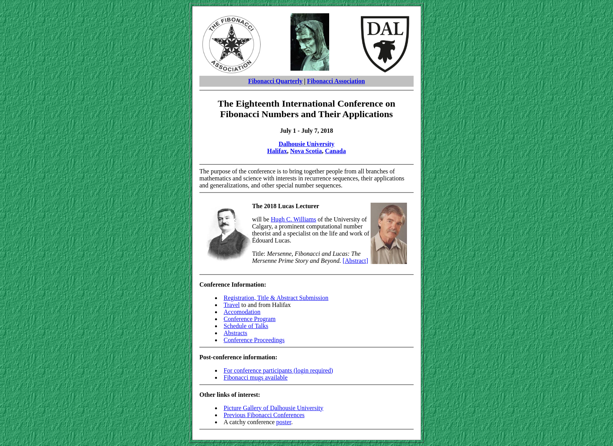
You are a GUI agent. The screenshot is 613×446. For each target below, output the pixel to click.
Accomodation (242, 312)
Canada (335, 151)
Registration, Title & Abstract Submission (276, 297)
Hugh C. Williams (293, 219)
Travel (232, 304)
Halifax (277, 151)
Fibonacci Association (336, 81)
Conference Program (250, 319)
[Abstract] (355, 260)
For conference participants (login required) (278, 370)
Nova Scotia (306, 151)
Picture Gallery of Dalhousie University (273, 408)
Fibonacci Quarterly (275, 81)
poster (283, 422)
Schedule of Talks (246, 326)
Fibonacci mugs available (256, 377)
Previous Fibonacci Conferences (264, 415)
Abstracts (235, 333)
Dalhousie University (307, 144)
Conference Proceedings (254, 340)
